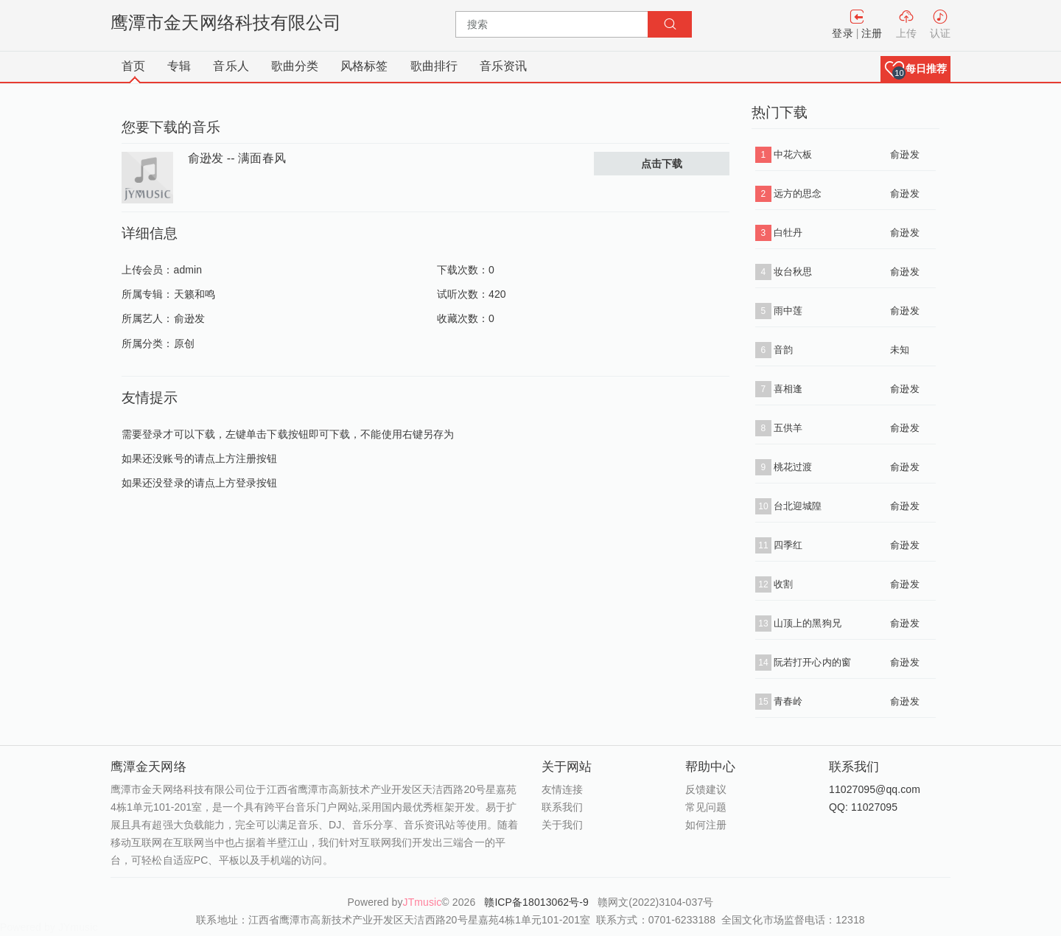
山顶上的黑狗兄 (807, 623)
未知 (899, 349)
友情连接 (562, 789)
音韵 (783, 349)
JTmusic (422, 902)
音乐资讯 (503, 66)
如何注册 (705, 825)
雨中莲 (788, 310)
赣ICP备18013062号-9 (538, 902)
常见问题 (705, 807)
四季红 (788, 545)
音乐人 (230, 66)
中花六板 (793, 154)
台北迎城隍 (798, 505)
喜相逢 (788, 388)
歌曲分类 (294, 66)
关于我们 (562, 825)
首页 (133, 66)
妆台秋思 (793, 271)
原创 (184, 343)
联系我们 (562, 807)
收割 (783, 584)
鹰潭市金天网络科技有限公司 (226, 22)
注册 (871, 33)
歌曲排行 (434, 66)
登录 (842, 33)
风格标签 (364, 66)
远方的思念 (798, 193)
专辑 (179, 66)
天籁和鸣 (194, 294)
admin (188, 270)
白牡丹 (788, 232)
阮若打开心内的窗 (812, 662)
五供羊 (788, 427)
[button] (915, 69)
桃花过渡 (793, 466)
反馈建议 (705, 789)
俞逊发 (189, 318)
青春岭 (788, 701)
